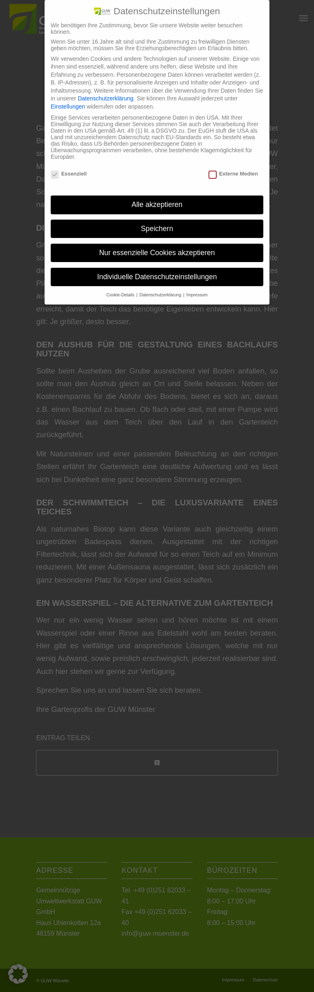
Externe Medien (233, 168)
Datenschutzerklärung (105, 92)
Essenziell (69, 168)
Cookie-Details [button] (120, 288)
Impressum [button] (197, 288)
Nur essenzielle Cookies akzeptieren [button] (157, 246)
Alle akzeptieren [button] (157, 198)
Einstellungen (68, 100)
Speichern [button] (157, 222)
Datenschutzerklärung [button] (160, 288)
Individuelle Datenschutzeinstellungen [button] (157, 271)
